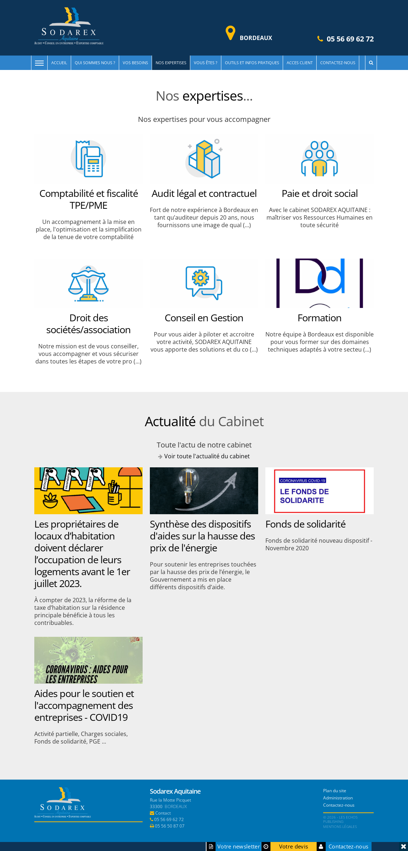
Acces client (300, 62)
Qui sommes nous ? (95, 62)
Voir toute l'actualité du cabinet (207, 456)
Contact (163, 813)
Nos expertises (171, 62)
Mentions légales (340, 826)
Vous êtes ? (205, 62)
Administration (338, 798)
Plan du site (334, 791)
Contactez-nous (337, 62)
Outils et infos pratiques (252, 62)
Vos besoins (135, 62)
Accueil (59, 62)
